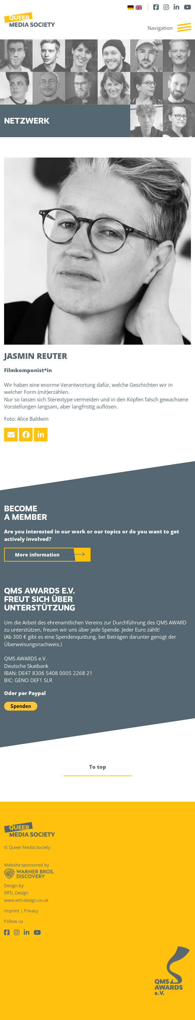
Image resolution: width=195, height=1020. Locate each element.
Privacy (31, 911)
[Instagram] (166, 7)
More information (37, 554)
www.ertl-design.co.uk (26, 900)
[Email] (11, 434)
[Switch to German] (130, 7)
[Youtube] (187, 7)
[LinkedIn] (176, 7)
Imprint (11, 911)
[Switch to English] (139, 7)
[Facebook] (156, 7)
